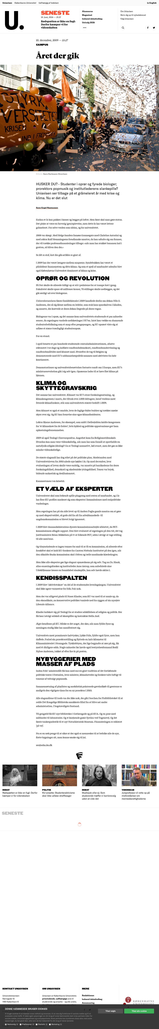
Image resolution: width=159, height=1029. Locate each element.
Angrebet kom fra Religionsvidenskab (95, 437)
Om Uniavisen (126, 11)
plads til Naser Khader (69, 596)
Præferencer (28, 1024)
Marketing (56, 1024)
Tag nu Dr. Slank (111, 562)
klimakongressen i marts (49, 398)
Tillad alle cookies (139, 1011)
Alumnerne (87, 11)
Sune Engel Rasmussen (47, 207)
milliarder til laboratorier (49, 717)
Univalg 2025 (88, 22)
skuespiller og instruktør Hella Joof (81, 615)
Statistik (43, 1024)
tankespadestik (50, 721)
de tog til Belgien (95, 351)
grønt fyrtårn (87, 717)
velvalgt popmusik (57, 678)
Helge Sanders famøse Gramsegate (76, 235)
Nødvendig (12, 1024)
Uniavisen (7, 3)
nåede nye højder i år (75, 461)
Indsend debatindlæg (92, 19)
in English (152, 3)
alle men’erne (46, 538)
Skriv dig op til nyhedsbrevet (133, 15)
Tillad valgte (110, 1011)
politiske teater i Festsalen (49, 674)
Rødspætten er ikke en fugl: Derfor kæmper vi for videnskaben (58, 24)
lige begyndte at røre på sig (101, 643)
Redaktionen (88, 995)
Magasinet (87, 15)
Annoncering (88, 1003)
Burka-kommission (60, 554)
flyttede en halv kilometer (90, 639)
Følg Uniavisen (127, 19)
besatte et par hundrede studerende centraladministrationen (74, 343)
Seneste (55, 13)
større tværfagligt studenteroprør (63, 328)
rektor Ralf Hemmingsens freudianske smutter (65, 239)
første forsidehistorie (57, 300)
